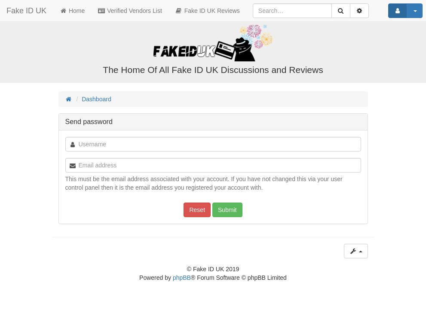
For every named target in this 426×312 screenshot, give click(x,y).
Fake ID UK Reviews (207, 10)
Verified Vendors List (130, 10)
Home (72, 10)
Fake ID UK (26, 10)
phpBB (182, 277)
